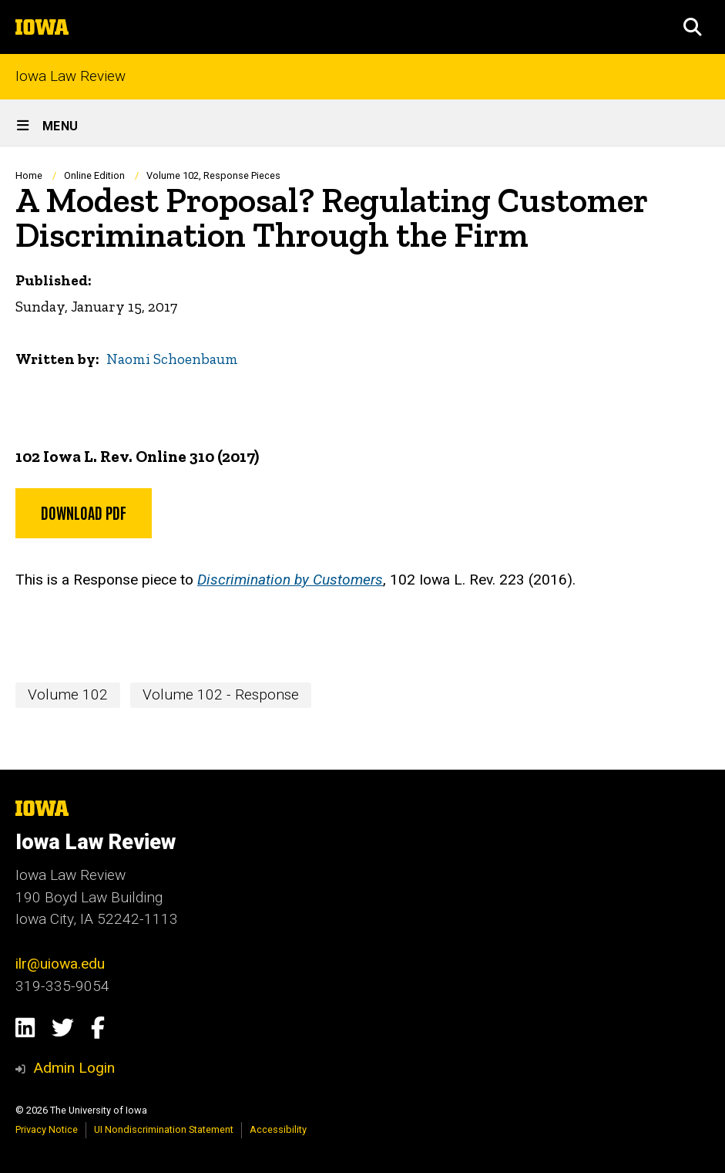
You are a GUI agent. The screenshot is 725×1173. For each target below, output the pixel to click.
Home (28, 175)
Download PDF (83, 512)
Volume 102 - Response (221, 694)
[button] (692, 27)
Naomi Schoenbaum (172, 359)
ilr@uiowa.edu (60, 963)
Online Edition (95, 175)
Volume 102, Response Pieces (213, 175)
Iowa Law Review (70, 76)
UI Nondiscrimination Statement (163, 1129)
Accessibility (278, 1129)
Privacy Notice (46, 1129)
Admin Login (74, 1068)
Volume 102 (68, 694)
